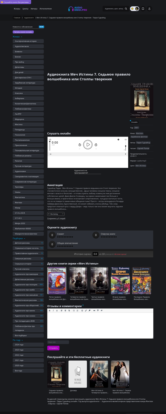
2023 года (19, 350)
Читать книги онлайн (23, 32)
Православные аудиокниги (26, 253)
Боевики (18, 51)
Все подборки (21, 335)
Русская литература (23, 166)
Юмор (17, 208)
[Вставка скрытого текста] (101, 301)
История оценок (120, 245)
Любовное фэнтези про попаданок (25, 328)
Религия (18, 161)
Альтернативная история (25, 41)
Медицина (19, 119)
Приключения (21, 145)
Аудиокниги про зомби (25, 290)
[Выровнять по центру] (65, 301)
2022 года (19, 355)
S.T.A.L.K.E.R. (20, 213)
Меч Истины (141, 166)
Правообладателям (42, 407)
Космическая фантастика (25, 103)
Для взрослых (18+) (23, 77)
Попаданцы (20, 129)
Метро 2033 (20, 223)
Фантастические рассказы (26, 300)
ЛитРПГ (18, 114)
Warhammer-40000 (23, 228)
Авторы (34, 8)
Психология (20, 135)
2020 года (19, 365)
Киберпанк (19, 98)
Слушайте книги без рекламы (15, 2)
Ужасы (17, 192)
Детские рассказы (22, 243)
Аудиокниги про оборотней (27, 305)
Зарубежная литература (25, 83)
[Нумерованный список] (77, 301)
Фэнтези (18, 202)
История (18, 88)
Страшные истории (23, 264)
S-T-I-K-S (18, 218)
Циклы (25, 8)
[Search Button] (126, 8)
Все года (18, 370)
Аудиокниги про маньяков (26, 295)
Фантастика (20, 197)
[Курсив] (53, 301)
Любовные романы (23, 155)
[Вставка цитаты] (94, 301)
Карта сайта (69, 407)
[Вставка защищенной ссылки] (89, 301)
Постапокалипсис (22, 140)
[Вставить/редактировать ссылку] (85, 301)
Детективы (19, 67)
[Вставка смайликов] (82, 301)
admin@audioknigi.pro (142, 407)
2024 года (19, 344)
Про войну (19, 62)
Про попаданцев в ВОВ (25, 321)
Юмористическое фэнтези (26, 234)
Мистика (18, 124)
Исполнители (46, 8)
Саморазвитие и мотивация (27, 176)
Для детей (19, 72)
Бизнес (18, 57)
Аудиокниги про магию (25, 310)
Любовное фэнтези (23, 109)
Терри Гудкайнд (143, 142)
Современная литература (25, 182)
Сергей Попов (143, 148)
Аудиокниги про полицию (26, 284)
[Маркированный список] (73, 301)
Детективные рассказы (24, 279)
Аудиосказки (20, 171)
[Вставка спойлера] (98, 301)
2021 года (19, 360)
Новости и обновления (22, 27)
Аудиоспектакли (22, 46)
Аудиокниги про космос (25, 316)
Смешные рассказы (23, 258)
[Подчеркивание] (57, 301)
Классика (19, 93)
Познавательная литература (27, 150)
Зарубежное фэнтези (139, 137)
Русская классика (22, 269)
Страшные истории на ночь (27, 248)
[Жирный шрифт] (49, 301)
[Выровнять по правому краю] (69, 301)
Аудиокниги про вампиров (26, 274)
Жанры (17, 8)
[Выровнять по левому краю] (61, 301)
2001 (136, 127)
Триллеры (19, 187)
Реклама (57, 407)
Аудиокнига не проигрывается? (81, 171)
